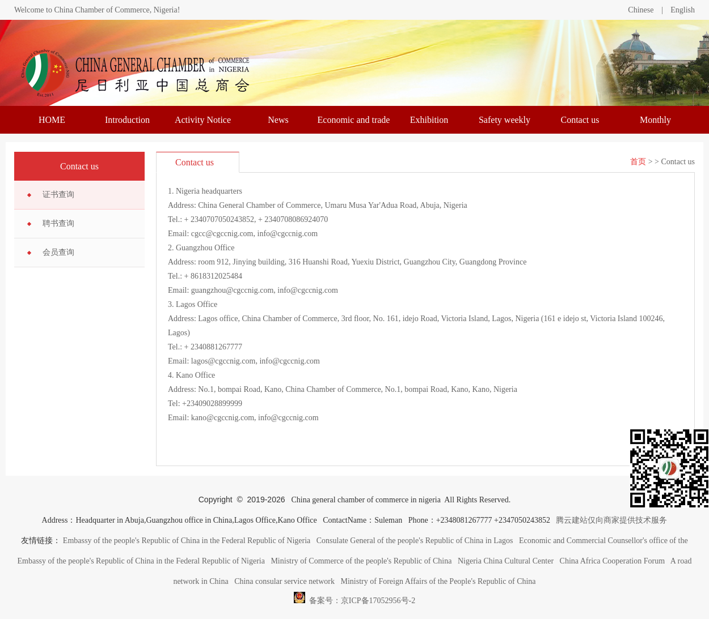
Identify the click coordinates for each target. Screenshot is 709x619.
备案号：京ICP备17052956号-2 (354, 597)
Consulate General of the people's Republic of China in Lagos (414, 540)
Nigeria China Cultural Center (506, 561)
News (278, 120)
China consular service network (284, 581)
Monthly (655, 120)
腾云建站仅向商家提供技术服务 (611, 520)
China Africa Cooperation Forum (612, 561)
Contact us (580, 120)
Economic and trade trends (354, 124)
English (682, 10)
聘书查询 (58, 223)
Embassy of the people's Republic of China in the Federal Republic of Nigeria (186, 540)
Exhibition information (429, 124)
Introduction (127, 120)
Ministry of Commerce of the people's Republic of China (361, 561)
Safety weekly (504, 120)
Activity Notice (203, 120)
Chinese (640, 10)
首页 (638, 161)
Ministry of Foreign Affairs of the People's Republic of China (438, 581)
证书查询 (58, 194)
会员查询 (58, 252)
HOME (52, 120)
